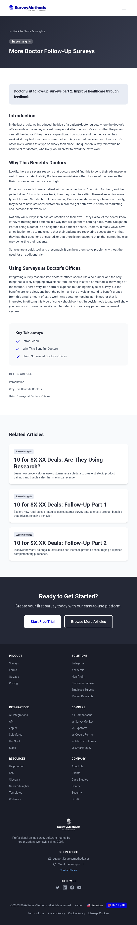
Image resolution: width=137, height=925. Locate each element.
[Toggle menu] (124, 8)
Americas (95, 905)
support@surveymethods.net (68, 858)
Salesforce (15, 734)
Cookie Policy (76, 913)
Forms (13, 670)
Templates (15, 792)
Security (77, 792)
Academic (78, 670)
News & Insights (19, 786)
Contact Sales (68, 870)
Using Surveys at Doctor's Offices (29, 396)
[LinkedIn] (65, 887)
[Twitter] (58, 887)
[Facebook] (72, 887)
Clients (76, 773)
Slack (12, 747)
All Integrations (18, 715)
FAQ (11, 773)
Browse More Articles (88, 621)
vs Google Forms (82, 734)
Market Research (82, 696)
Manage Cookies (98, 913)
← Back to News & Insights (27, 31)
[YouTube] (79, 887)
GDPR (75, 799)
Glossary (14, 779)
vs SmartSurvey (81, 747)
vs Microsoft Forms (84, 741)
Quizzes (14, 676)
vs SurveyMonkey (82, 721)
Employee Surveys (83, 689)
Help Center (16, 766)
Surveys (14, 663)
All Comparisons (82, 715)
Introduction (16, 382)
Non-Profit (78, 676)
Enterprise (78, 663)
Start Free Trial (42, 621)
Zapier (13, 728)
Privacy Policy (56, 913)
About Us (77, 766)
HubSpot (14, 741)
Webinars (15, 799)
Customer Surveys (83, 683)
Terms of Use (36, 913)
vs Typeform (79, 728)
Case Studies (80, 779)
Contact (77, 786)
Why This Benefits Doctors (25, 389)
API (11, 721)
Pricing (13, 683)
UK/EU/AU (116, 905)
